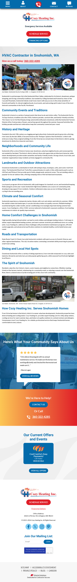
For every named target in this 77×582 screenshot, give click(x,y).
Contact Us (38, 403)
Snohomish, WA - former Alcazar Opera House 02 (23, 302)
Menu (7, 6)
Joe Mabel (5, 92)
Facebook (28, 525)
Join (48, 540)
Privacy (48, 551)
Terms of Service (39, 549)
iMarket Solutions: (40, 573)
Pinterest (49, 525)
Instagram (42, 525)
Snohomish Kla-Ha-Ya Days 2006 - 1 (19, 92)
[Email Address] (35, 540)
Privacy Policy (33, 549)
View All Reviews (30, 374)
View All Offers (38, 469)
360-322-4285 (38, 4)
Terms (51, 551)
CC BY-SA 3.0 (40, 92)
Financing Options (38, 40)
